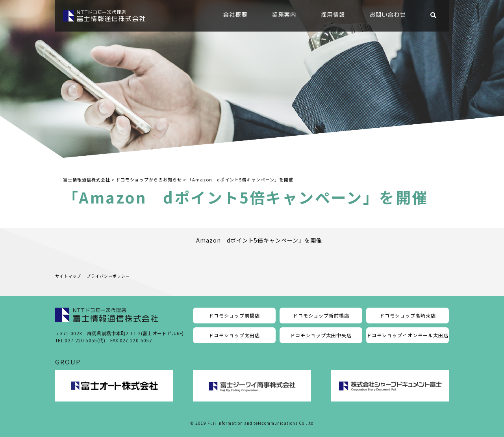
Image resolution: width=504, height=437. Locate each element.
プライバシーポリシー (108, 276)
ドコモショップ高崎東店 (408, 315)
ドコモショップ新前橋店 (321, 315)
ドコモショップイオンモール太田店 (407, 335)
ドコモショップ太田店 (234, 335)
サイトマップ (68, 276)
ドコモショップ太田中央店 (321, 335)
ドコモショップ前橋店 (234, 315)
